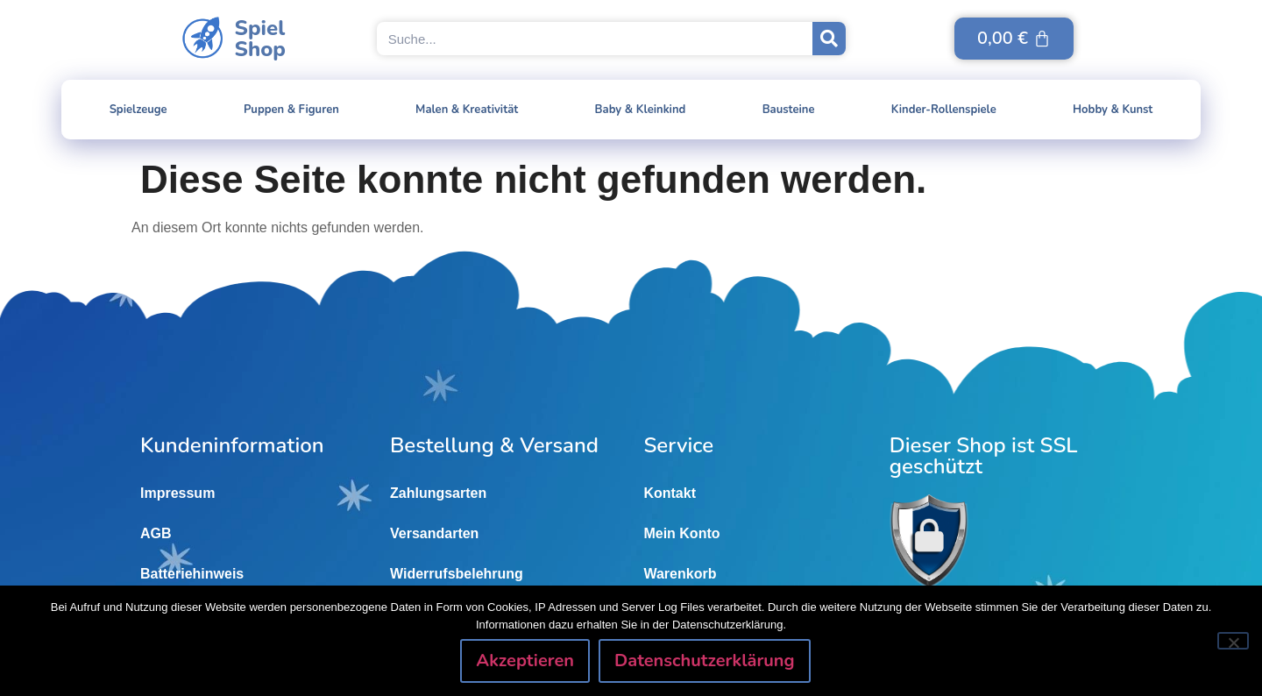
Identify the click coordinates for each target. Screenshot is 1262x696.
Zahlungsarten (438, 493)
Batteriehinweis (192, 573)
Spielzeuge (138, 109)
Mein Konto (681, 533)
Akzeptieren (525, 660)
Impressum (177, 493)
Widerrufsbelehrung (456, 573)
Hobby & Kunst (1112, 109)
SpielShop (260, 38)
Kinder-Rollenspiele (943, 109)
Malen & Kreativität (466, 109)
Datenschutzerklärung (704, 660)
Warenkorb (679, 573)
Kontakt (669, 493)
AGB (156, 533)
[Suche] (829, 38)
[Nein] (1233, 641)
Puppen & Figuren (291, 109)
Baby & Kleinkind (640, 109)
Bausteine (788, 109)
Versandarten (434, 533)
